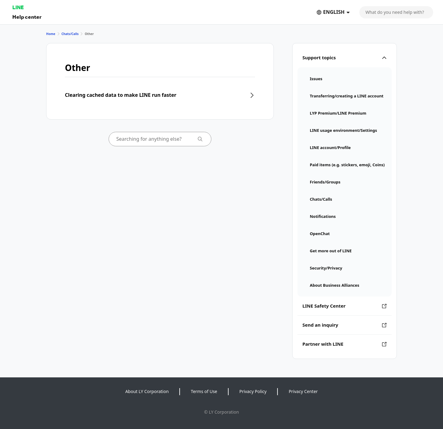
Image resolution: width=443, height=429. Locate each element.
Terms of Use (204, 391)
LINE (18, 7)
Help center (27, 17)
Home (50, 34)
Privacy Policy (252, 391)
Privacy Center (303, 391)
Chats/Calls (70, 34)
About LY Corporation (147, 391)
